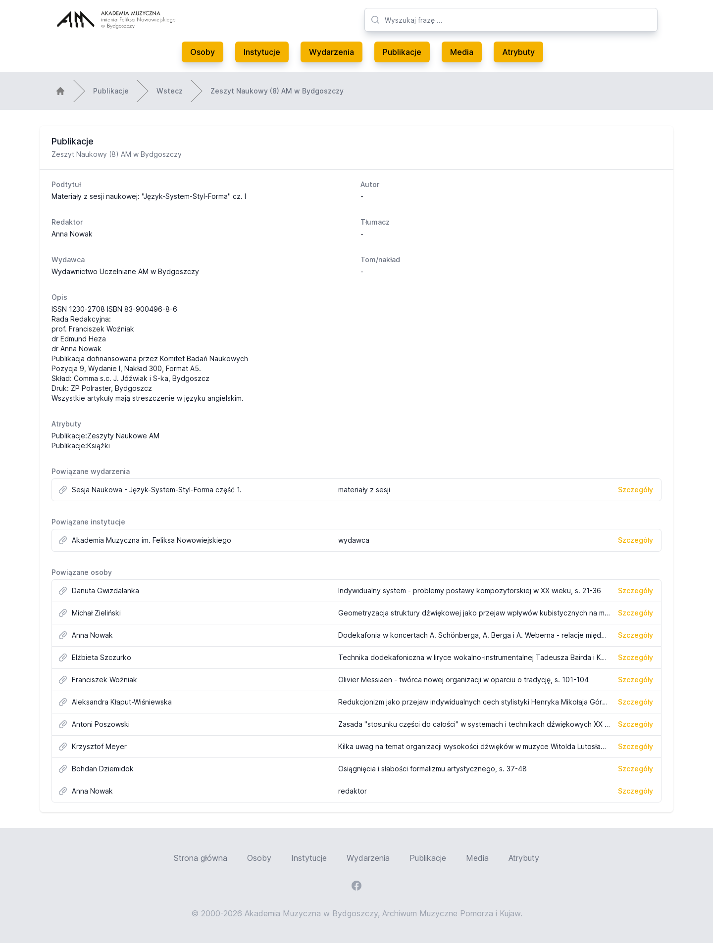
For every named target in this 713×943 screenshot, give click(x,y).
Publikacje (402, 52)
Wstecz (169, 91)
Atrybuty (518, 52)
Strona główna (200, 858)
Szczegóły (635, 489)
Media (461, 52)
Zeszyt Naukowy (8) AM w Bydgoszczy (277, 91)
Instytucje (262, 52)
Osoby (202, 52)
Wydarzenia (331, 52)
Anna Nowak (72, 234)
